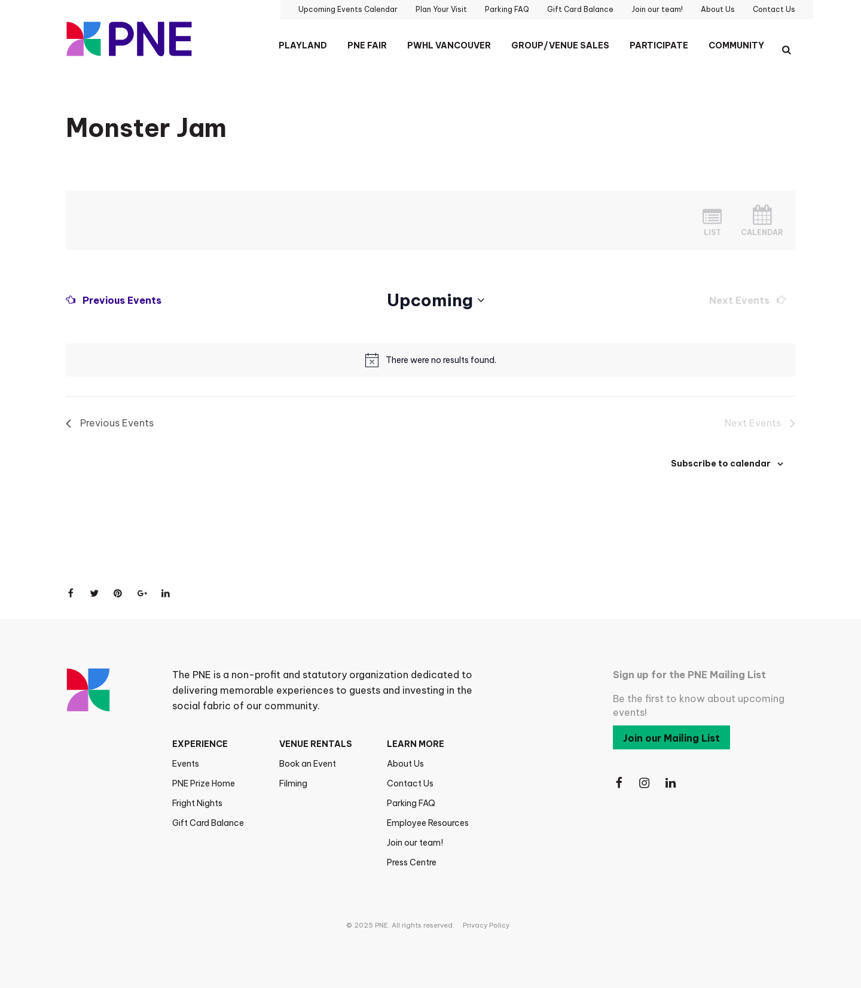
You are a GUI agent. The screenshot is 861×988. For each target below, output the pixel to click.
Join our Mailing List (671, 738)
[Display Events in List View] (712, 220)
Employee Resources (428, 823)
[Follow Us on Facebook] (619, 783)
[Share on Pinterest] (118, 593)
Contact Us (410, 783)
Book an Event (307, 763)
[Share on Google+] (142, 593)
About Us (405, 763)
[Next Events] (747, 300)
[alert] (441, 360)
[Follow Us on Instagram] (645, 783)
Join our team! (415, 842)
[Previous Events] (113, 300)
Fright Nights (197, 803)
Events (185, 763)
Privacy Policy (486, 925)
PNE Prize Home (203, 783)
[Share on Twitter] (94, 593)
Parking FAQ (411, 803)
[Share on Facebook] (70, 593)
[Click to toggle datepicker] (435, 300)
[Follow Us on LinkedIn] (671, 783)
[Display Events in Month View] (762, 220)
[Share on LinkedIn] (166, 593)
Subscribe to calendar (721, 463)
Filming (293, 783)
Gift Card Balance (208, 823)
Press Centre (411, 862)
